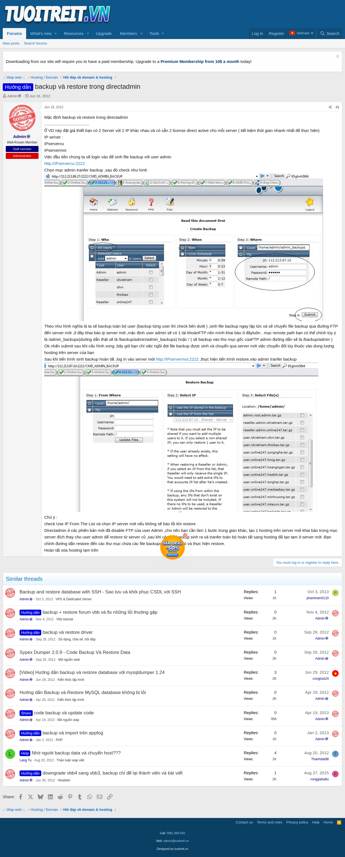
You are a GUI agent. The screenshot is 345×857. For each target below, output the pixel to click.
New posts (11, 43)
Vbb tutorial (64, 619)
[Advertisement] (242, 14)
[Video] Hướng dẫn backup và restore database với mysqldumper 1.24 (92, 672)
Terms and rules (269, 822)
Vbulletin (64, 780)
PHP (59, 740)
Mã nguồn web (69, 660)
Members (128, 33)
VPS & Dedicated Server (74, 599)
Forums (14, 33)
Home (328, 822)
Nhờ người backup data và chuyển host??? (76, 753)
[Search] (329, 33)
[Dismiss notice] (337, 57)
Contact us (244, 822)
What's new (40, 33)
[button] (56, 33)
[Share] (330, 107)
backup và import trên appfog (73, 733)
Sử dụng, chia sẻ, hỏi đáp (76, 639)
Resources (74, 33)
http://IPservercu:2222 (64, 163)
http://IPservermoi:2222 (177, 359)
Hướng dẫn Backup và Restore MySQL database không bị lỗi (83, 692)
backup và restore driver (68, 632)
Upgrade (104, 33)
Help (316, 822)
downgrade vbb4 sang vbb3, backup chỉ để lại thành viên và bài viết (113, 773)
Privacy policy (297, 822)
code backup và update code (64, 712)
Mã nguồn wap (68, 720)
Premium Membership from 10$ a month (200, 61)
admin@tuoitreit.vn (176, 840)
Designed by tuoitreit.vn (172, 848)
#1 (337, 107)
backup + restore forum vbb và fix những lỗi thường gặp (100, 612)
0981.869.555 (176, 833)
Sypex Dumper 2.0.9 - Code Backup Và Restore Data (75, 652)
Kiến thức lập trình (71, 680)
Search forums (35, 43)
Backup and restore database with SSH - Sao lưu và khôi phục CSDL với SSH (100, 592)
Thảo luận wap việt (70, 760)
